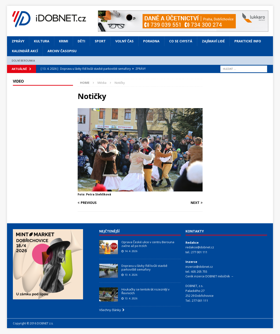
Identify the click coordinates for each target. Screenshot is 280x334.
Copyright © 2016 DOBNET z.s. (33, 323)
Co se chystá (180, 41)
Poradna (151, 41)
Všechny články (111, 310)
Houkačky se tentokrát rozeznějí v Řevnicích (145, 291)
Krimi (63, 41)
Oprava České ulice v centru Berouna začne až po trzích (147, 244)
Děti (81, 41)
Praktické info (247, 41)
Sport (100, 41)
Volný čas (124, 41)
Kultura (41, 41)
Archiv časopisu (61, 51)
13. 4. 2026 (131, 274)
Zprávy (18, 41)
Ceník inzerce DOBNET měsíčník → (209, 276)
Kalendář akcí (25, 51)
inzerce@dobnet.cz (199, 266)
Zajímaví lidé (213, 41)
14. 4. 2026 (131, 251)
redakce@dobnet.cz (199, 247)
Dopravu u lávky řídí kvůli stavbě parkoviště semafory (144, 268)
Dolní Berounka (23, 60)
